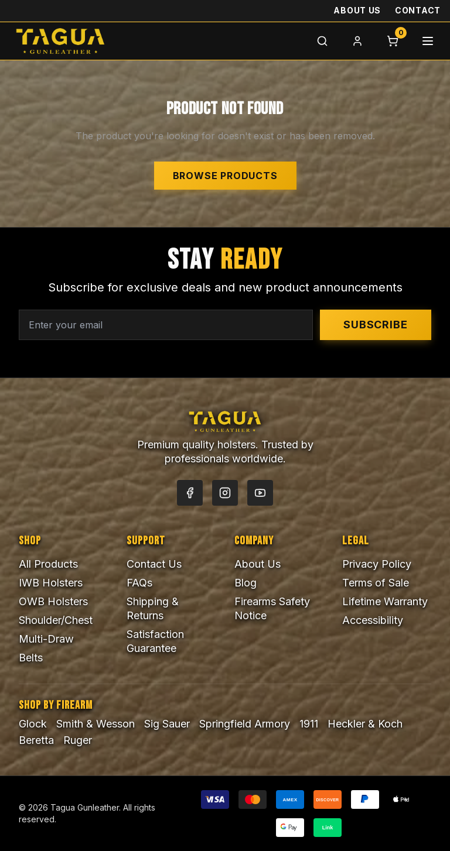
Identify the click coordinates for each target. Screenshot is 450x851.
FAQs (139, 583)
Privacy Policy (376, 564)
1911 (308, 724)
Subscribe (375, 324)
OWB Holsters (53, 601)
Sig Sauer (167, 724)
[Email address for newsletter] (166, 325)
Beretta (36, 740)
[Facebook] (190, 493)
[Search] (322, 41)
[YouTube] (260, 493)
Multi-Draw (46, 639)
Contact (418, 10)
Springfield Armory (244, 724)
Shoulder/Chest (56, 620)
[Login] (357, 41)
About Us (357, 10)
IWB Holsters (51, 583)
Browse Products (225, 175)
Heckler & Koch (365, 724)
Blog (245, 583)
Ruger (77, 740)
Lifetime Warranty (385, 601)
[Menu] (428, 41)
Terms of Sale (375, 583)
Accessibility (372, 620)
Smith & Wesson (95, 724)
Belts (31, 657)
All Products (48, 564)
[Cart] (392, 41)
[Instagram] (225, 493)
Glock (33, 724)
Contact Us (154, 564)
